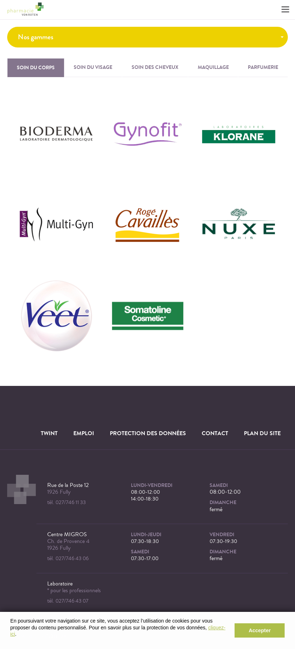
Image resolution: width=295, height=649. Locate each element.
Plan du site (262, 433)
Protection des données (148, 433)
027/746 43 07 (71, 601)
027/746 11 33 (70, 502)
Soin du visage (93, 67)
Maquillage (213, 67)
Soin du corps (36, 67)
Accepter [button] (260, 630)
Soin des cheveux (155, 67)
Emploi (83, 433)
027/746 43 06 (72, 558)
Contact (215, 433)
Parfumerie (263, 67)
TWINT (49, 433)
